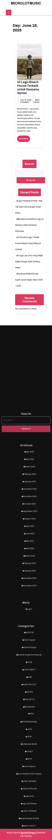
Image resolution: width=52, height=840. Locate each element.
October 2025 (30, 697)
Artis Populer (29, 833)
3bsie (35, 99)
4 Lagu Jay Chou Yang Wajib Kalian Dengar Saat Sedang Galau (29, 262)
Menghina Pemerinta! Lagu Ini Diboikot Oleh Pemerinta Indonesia (29, 225)
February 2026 (30, 667)
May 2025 (30, 734)
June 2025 (29, 727)
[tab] (8, 12)
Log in (29, 802)
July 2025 (30, 719)
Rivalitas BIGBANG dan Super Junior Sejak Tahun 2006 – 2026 (29, 280)
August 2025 (30, 712)
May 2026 (30, 645)
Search (29, 163)
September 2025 (29, 705)
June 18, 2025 (26, 99)
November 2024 (30, 779)
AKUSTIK (29, 826)
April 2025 (29, 742)
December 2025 (30, 682)
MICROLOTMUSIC (26, 3)
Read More (25, 131)
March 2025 (30, 749)
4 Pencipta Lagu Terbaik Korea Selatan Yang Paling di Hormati (28, 243)
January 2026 (30, 675)
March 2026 (30, 660)
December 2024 (30, 772)
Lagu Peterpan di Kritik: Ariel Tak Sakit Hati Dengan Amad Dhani (28, 207)
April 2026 (29, 653)
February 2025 (30, 757)
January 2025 (30, 764)
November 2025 (30, 690)
